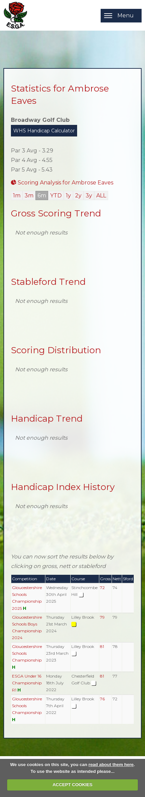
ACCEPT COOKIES (72, 784)
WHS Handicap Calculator (44, 131)
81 (102, 646)
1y (68, 195)
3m (29, 195)
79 (102, 617)
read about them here (110, 764)
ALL (101, 195)
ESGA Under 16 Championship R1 (27, 683)
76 (102, 698)
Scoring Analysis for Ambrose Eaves (62, 182)
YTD (56, 195)
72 (102, 587)
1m (16, 195)
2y (78, 195)
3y (89, 195)
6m (42, 195)
